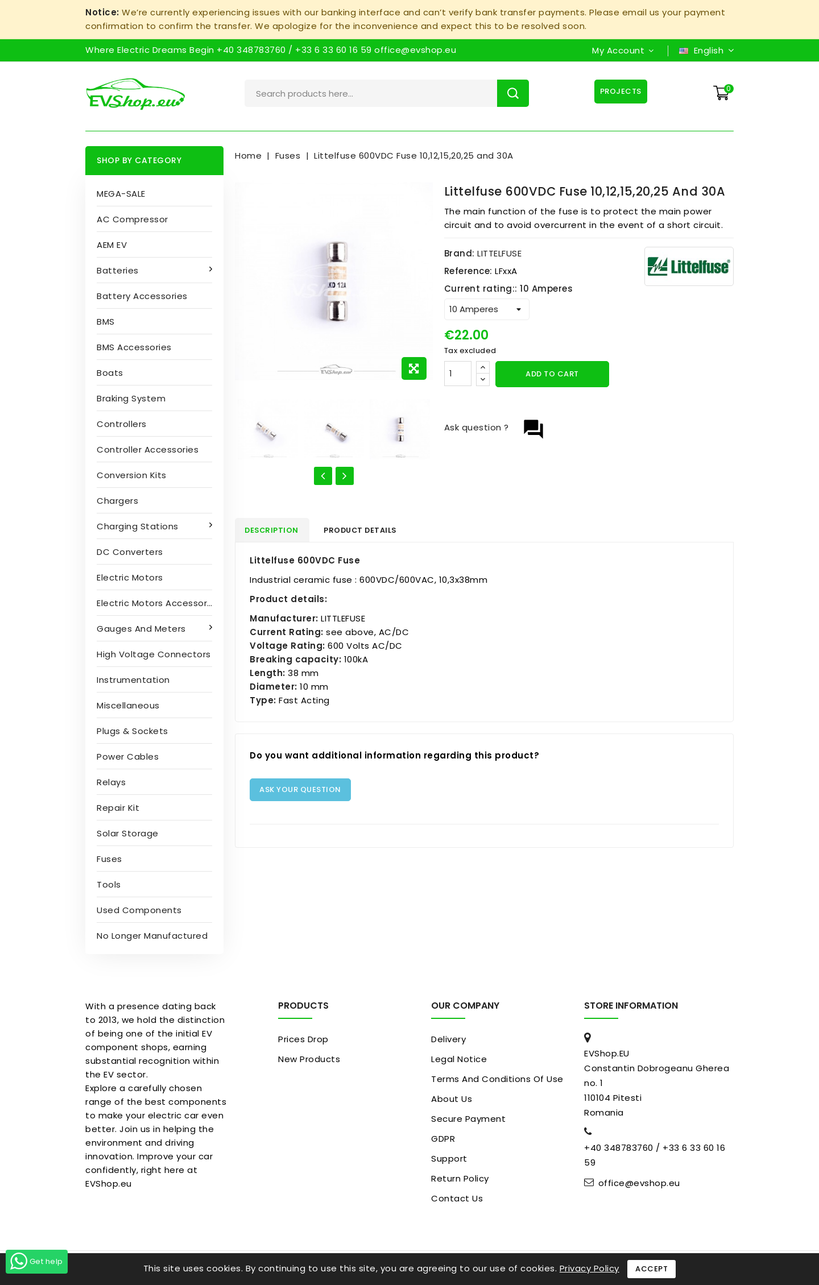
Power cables (128, 756)
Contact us (457, 1198)
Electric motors (130, 577)
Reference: (468, 271)
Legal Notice (459, 1059)
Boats (110, 373)
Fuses (109, 859)
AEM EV (112, 245)
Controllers (122, 424)
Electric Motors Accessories (158, 603)
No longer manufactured (152, 936)
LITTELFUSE (499, 253)
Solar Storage (128, 833)
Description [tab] (276, 530)
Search (513, 93)
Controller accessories (147, 449)
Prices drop (303, 1039)
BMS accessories (134, 347)
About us (451, 1099)
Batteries (119, 270)
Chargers (117, 501)
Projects (619, 91)
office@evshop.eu (639, 1183)
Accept (651, 1268)
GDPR (443, 1139)
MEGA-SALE (121, 194)
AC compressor (132, 219)
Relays (111, 782)
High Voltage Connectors (154, 654)
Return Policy (460, 1178)
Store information (631, 1005)
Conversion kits (132, 475)
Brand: (459, 253)
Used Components (139, 910)
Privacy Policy (589, 1268)
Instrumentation (133, 680)
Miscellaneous (128, 705)
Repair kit (118, 808)
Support (449, 1158)
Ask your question (300, 791)
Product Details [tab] (372, 530)
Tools (109, 884)
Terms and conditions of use (497, 1079)
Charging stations (139, 526)
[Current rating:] (487, 309)
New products (309, 1059)
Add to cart (552, 373)
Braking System (131, 398)
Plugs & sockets (132, 731)
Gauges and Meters (142, 629)
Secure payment (468, 1119)
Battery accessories (142, 296)
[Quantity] (457, 373)
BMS (106, 322)
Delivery (448, 1039)
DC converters (130, 552)
